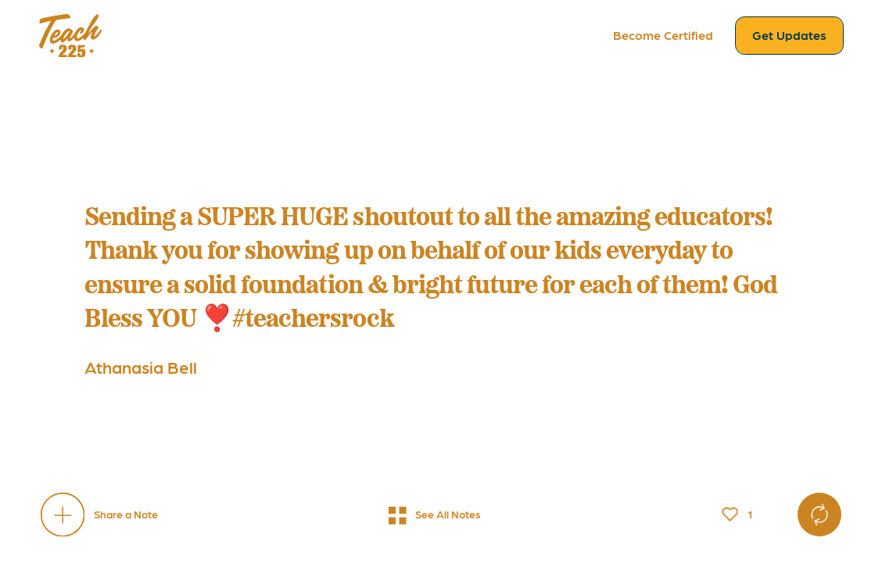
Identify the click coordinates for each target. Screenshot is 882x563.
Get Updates (789, 34)
